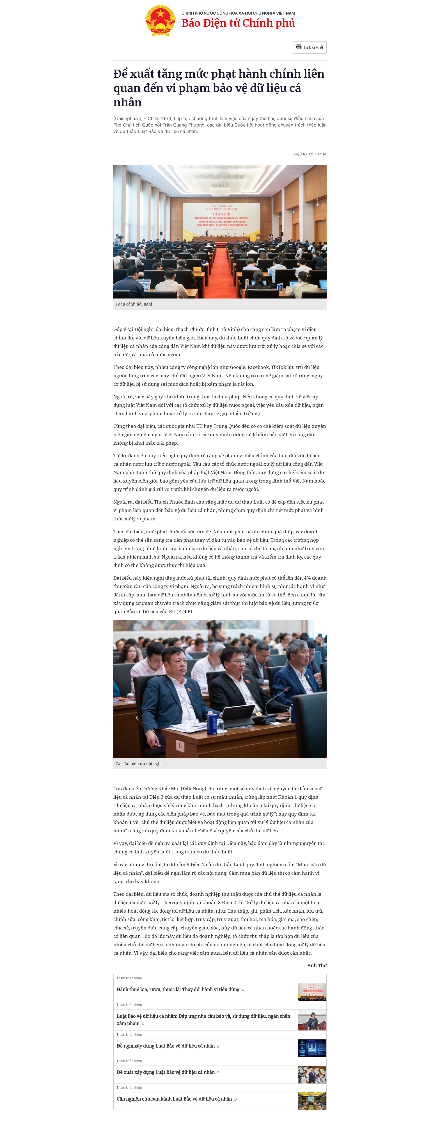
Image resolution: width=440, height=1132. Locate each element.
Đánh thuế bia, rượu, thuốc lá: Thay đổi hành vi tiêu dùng (180, 989)
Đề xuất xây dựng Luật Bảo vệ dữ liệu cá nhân (168, 1072)
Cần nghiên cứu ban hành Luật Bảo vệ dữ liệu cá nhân (177, 1099)
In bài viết (310, 47)
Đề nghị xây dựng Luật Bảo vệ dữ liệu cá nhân (168, 1046)
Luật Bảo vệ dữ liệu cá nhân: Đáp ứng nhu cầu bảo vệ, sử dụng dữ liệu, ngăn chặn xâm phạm (203, 1020)
